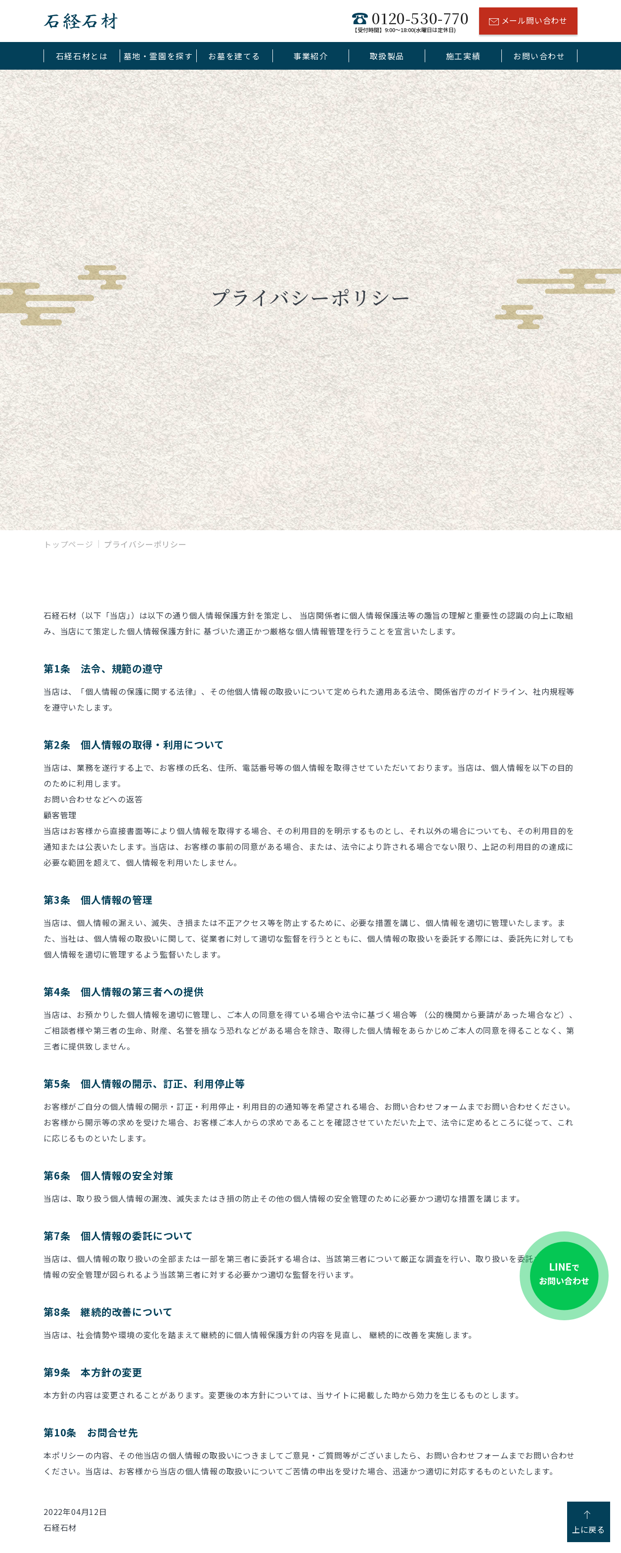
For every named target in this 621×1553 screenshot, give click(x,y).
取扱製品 (387, 56)
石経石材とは (82, 56)
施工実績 (463, 56)
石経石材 (81, 21)
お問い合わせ (539, 56)
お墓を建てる (234, 56)
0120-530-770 (410, 21)
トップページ (68, 544)
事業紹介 (310, 56)
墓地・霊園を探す (158, 56)
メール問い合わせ (528, 22)
